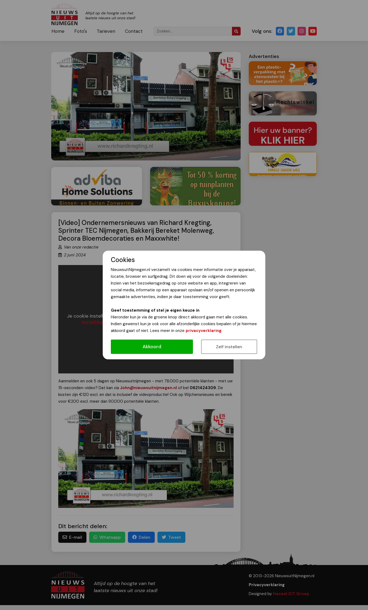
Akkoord (152, 346)
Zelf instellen (229, 347)
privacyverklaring (203, 330)
